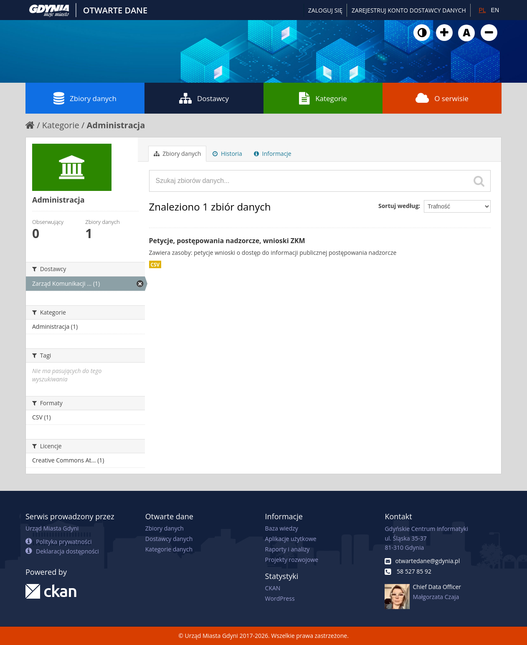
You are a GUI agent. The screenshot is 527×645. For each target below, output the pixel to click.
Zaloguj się (325, 10)
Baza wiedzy (281, 528)
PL (482, 10)
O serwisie (442, 98)
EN (495, 10)
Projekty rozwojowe (292, 560)
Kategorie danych (169, 549)
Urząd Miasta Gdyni (52, 528)
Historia (227, 153)
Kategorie (323, 98)
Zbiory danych (85, 98)
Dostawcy (204, 98)
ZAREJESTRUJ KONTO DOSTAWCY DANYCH (409, 10)
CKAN (273, 588)
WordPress (280, 598)
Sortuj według (398, 206)
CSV (155, 264)
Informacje (272, 153)
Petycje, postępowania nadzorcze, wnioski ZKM (227, 240)
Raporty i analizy (287, 549)
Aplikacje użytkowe (291, 539)
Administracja (116, 125)
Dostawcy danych (169, 539)
